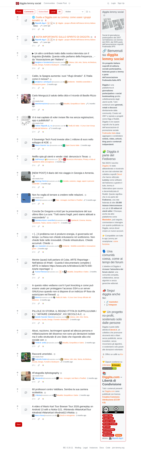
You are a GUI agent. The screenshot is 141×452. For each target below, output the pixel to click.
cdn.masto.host (37, 101)
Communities (49, 3)
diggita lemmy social (28, 3)
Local (53, 12)
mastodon (113, 302)
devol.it (113, 330)
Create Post (62, 3)
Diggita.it (106, 166)
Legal (85, 448)
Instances (94, 448)
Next (19, 424)
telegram (113, 305)
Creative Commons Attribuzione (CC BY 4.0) (111, 400)
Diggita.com (111, 377)
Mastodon (106, 220)
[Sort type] (74, 11)
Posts (19, 12)
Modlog (118, 435)
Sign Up (121, 3)
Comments (29, 12)
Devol (119, 174)
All (59, 12)
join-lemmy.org (118, 448)
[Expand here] (26, 99)
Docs (102, 448)
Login (113, 3)
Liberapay (106, 365)
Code (108, 448)
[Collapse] (104, 15)
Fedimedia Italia (109, 133)
